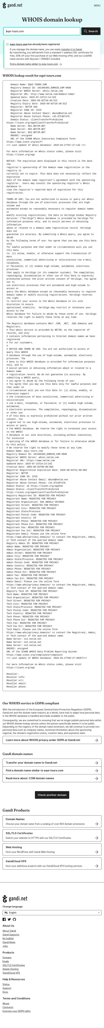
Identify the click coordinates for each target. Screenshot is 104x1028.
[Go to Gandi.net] (12, 5)
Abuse (6, 1003)
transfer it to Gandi (71, 49)
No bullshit (8, 938)
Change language (13, 906)
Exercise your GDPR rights (17, 1011)
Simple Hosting (11, 969)
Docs (5, 992)
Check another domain (52, 795)
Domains (7, 957)
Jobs (5, 946)
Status (6, 984)
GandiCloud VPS (11, 972)
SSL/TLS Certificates (14, 965)
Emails (6, 961)
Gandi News (9, 942)
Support (7, 988)
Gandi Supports (11, 934)
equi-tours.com (18, 44)
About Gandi (9, 930)
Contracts (8, 1007)
